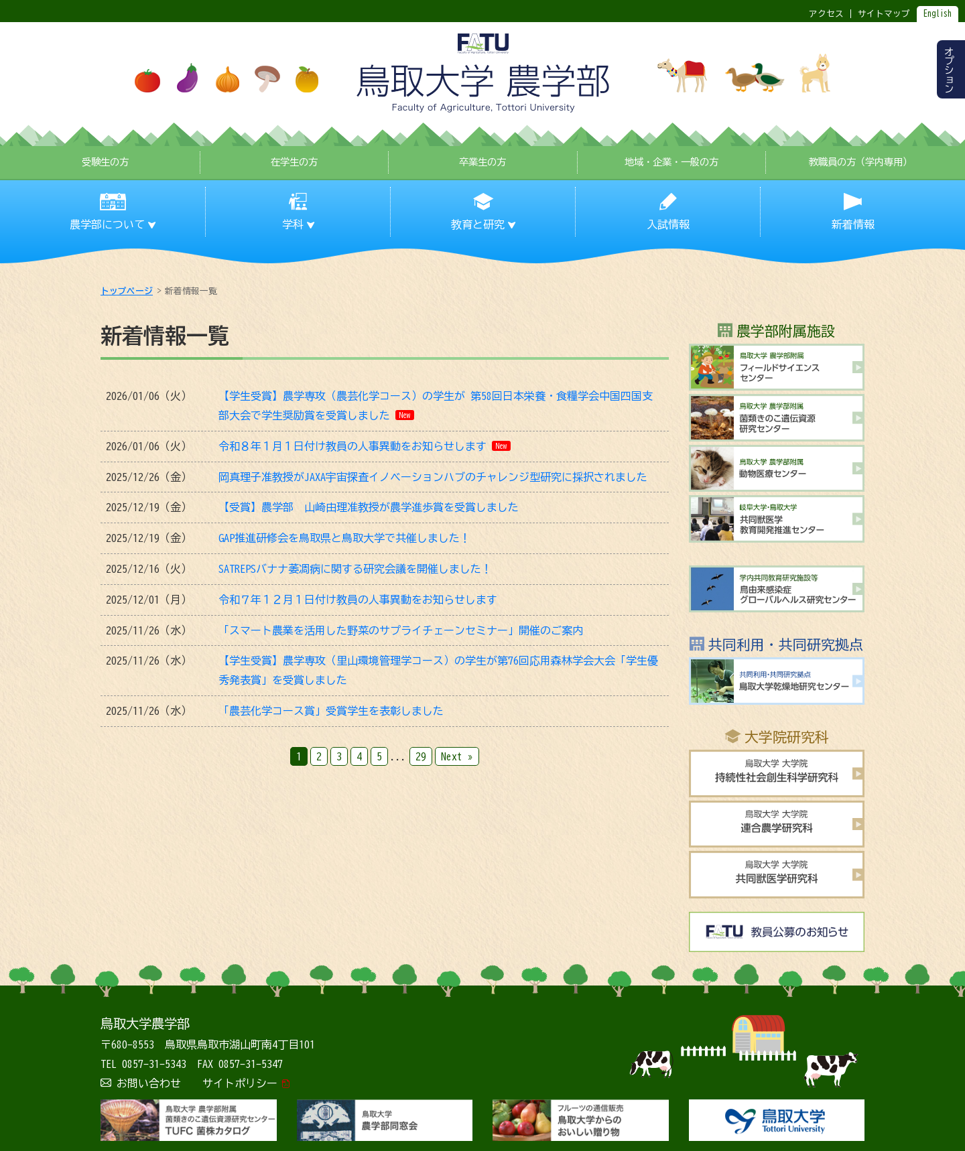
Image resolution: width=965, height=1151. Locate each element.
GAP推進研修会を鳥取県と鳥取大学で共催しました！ (344, 538)
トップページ (127, 291)
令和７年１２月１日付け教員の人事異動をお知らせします (357, 599)
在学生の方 (294, 162)
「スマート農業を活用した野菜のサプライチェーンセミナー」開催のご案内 (400, 630)
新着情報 (853, 224)
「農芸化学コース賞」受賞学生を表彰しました (331, 710)
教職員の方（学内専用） (860, 162)
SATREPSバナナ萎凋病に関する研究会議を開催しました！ (355, 568)
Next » (457, 756)
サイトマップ (884, 13)
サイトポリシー (239, 1083)
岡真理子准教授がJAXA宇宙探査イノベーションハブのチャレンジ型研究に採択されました (432, 477)
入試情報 (668, 224)
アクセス (826, 13)
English (937, 13)
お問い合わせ (149, 1083)
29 (420, 756)
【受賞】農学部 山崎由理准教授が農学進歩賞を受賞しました (368, 507)
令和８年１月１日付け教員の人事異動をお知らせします (352, 446)
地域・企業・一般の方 (671, 162)
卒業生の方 (482, 162)
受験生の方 (105, 162)
